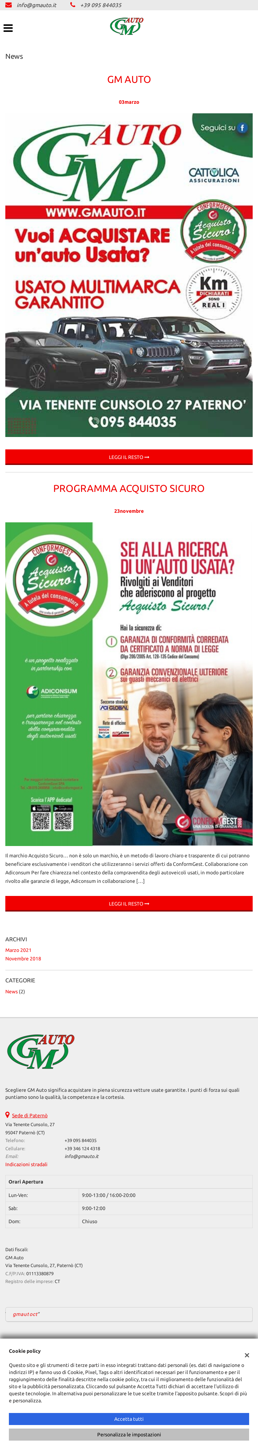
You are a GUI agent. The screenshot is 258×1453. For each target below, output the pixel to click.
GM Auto (129, 79)
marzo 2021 (18, 950)
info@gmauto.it (36, 5)
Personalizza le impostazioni (129, 1434)
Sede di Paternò (30, 1115)
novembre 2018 (23, 958)
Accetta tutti (129, 1419)
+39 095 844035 (100, 5)
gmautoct (25, 1314)
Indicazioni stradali (26, 1164)
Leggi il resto (129, 457)
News (11, 991)
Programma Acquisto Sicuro (129, 488)
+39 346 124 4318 (82, 1148)
